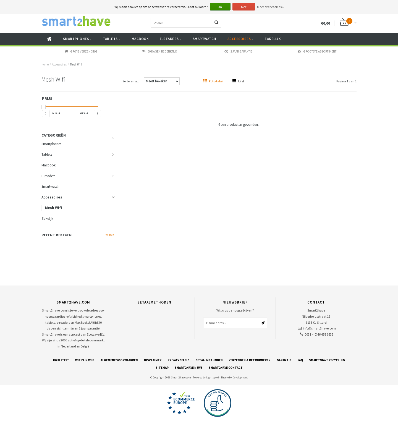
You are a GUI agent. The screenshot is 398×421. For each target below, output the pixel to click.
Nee (244, 7)
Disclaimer (152, 360)
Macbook (140, 38)
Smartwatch (204, 38)
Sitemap (162, 368)
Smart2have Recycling (327, 360)
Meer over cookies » (270, 7)
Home (45, 64)
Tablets (112, 38)
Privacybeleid (178, 360)
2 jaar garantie (238, 51)
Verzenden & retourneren (250, 360)
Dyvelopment (240, 377)
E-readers (171, 38)
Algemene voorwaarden (119, 360)
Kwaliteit (61, 360)
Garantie (284, 360)
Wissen (110, 235)
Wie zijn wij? (85, 360)
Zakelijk (273, 38)
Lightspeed (212, 377)
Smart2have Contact (226, 368)
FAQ (300, 360)
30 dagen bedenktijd (159, 51)
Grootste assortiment (317, 51)
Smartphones (77, 38)
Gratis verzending (80, 51)
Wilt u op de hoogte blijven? (235, 310)
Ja (220, 7)
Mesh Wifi (76, 64)
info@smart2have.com (319, 328)
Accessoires (240, 38)
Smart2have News (189, 368)
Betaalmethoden (209, 360)
